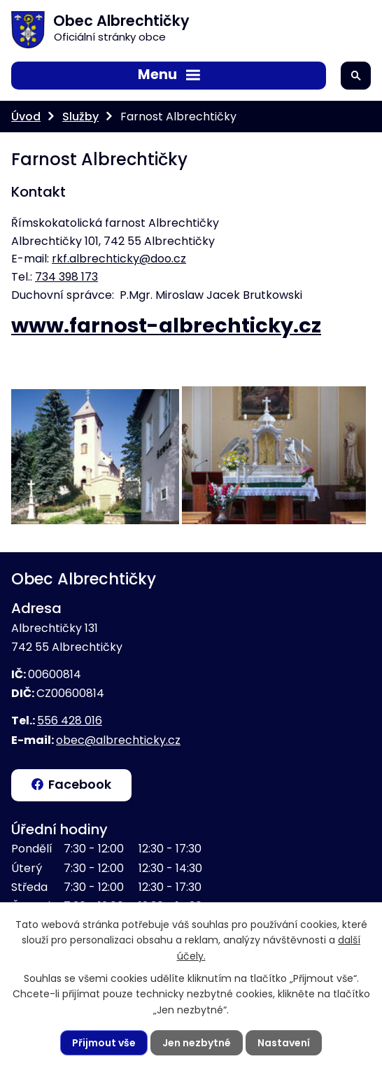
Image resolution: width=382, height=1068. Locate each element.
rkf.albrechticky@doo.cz (119, 259)
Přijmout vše (104, 1043)
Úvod (26, 116)
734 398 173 (66, 277)
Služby (80, 116)
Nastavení (283, 1043)
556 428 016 (69, 720)
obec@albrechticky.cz (118, 740)
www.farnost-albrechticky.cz (166, 325)
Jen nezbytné (196, 1043)
